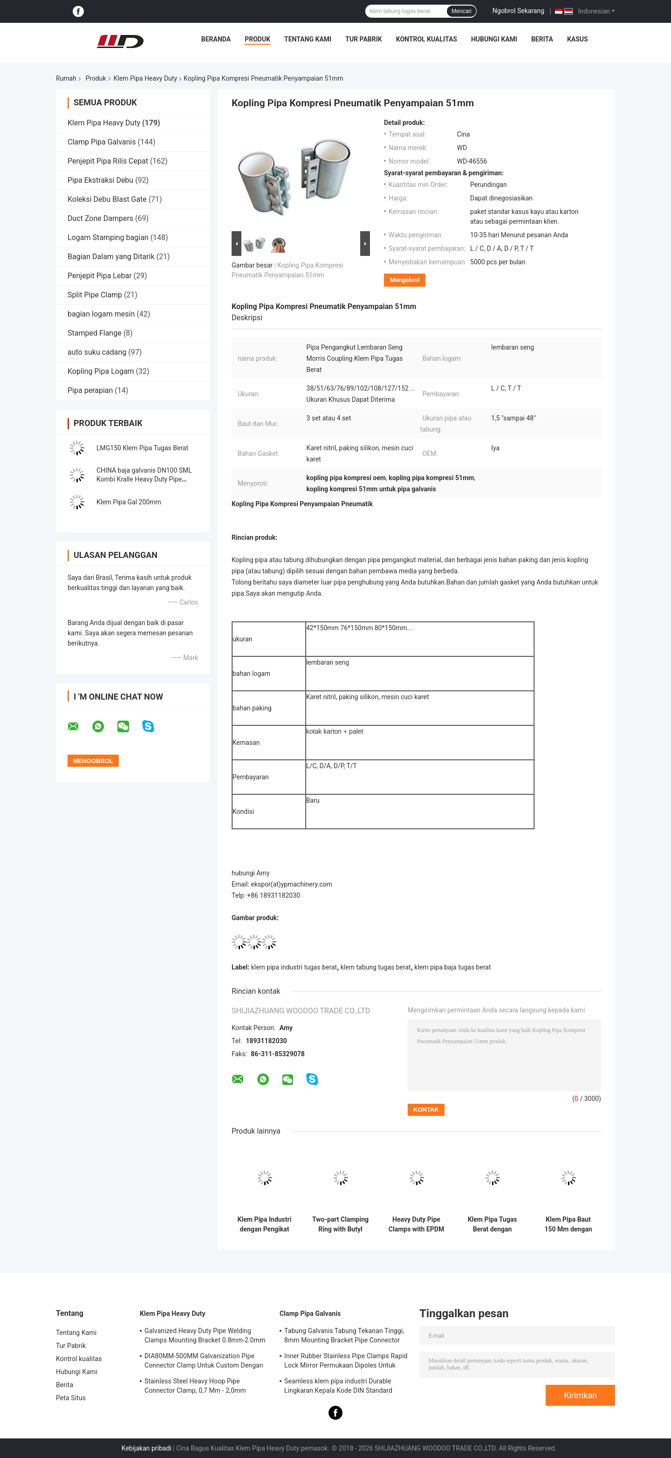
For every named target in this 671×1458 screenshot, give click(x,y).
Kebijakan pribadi (146, 1448)
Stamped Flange (95, 333)
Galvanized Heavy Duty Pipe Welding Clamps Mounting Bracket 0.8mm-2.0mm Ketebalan (205, 1337)
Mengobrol (404, 279)
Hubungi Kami (494, 39)
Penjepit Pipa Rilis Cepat (108, 161)
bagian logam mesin (101, 313)
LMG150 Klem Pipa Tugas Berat (142, 448)
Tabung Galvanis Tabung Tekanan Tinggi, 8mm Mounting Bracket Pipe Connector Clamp (344, 1337)
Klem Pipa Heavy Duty (145, 78)
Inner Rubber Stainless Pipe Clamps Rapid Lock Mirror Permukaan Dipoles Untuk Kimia (345, 1362)
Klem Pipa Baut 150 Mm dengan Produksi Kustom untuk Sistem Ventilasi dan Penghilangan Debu (568, 1224)
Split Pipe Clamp (95, 294)
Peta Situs (71, 1398)
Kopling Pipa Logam (101, 371)
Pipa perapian (90, 390)
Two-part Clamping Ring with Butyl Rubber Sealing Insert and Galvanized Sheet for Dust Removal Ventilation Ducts (340, 1224)
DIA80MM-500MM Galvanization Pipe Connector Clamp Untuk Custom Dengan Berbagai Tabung (203, 1362)
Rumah (66, 78)
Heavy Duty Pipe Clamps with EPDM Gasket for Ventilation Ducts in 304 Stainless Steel (416, 1224)
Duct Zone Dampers (100, 218)
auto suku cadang (97, 352)
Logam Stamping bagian (108, 237)
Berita (542, 39)
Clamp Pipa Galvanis (102, 142)
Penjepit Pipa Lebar (100, 275)
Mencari (462, 11)
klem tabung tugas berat (376, 967)
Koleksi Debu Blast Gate (107, 199)
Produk (257, 39)
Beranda (216, 39)
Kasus (577, 39)
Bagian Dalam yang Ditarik (111, 256)
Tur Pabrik (363, 39)
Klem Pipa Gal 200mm (128, 502)
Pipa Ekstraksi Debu (100, 180)
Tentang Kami (307, 39)
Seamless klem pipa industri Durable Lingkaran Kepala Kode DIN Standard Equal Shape (338, 1387)
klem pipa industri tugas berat (294, 967)
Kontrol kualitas (426, 39)
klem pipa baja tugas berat (452, 967)
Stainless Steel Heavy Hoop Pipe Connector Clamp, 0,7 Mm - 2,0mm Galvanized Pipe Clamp (195, 1387)
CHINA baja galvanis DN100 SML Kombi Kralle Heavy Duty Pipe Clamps (144, 479)
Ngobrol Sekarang (518, 10)
